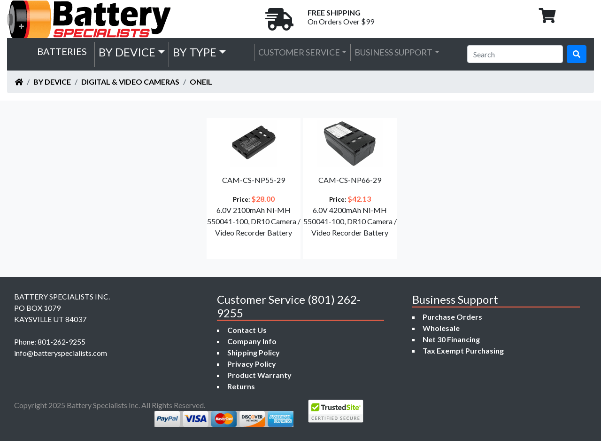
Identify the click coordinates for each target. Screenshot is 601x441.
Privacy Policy (251, 363)
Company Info (252, 341)
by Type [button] (194, 52)
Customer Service (299, 52)
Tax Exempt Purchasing (463, 350)
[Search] (515, 54)
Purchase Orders (452, 316)
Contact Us (247, 329)
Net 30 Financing (451, 339)
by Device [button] (127, 52)
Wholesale (441, 327)
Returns (241, 386)
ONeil (201, 81)
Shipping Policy (253, 352)
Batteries (62, 51)
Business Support (393, 52)
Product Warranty (259, 374)
